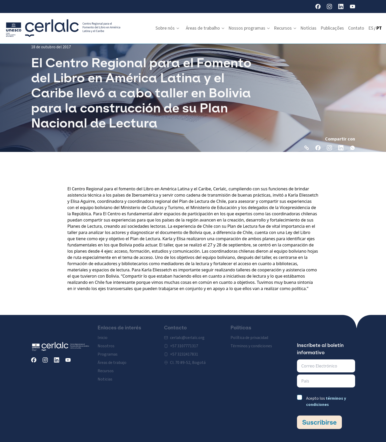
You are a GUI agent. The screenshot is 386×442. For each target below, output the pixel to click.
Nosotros (106, 342)
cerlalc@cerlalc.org (187, 334)
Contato (356, 28)
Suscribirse (319, 422)
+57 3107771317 (184, 342)
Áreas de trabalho (205, 28)
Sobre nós (167, 28)
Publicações (332, 28)
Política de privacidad (249, 334)
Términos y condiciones (251, 342)
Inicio (102, 334)
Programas (108, 351)
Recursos (285, 28)
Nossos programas (249, 28)
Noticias (105, 376)
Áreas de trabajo (112, 359)
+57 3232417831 (184, 351)
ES (370, 28)
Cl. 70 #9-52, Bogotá (188, 359)
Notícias (308, 28)
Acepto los (326, 401)
